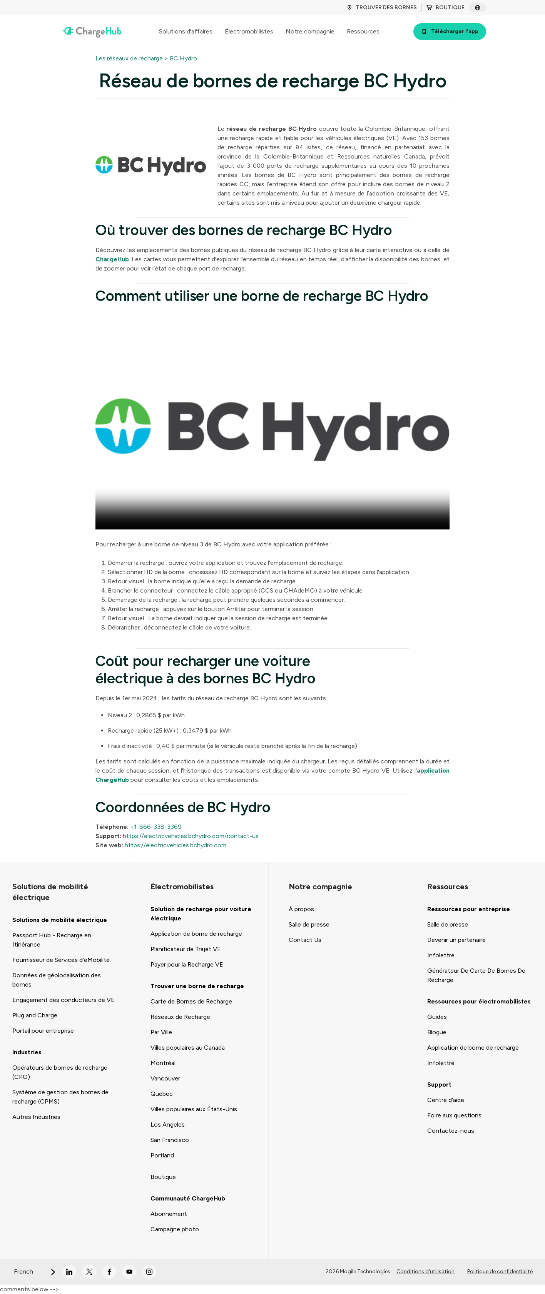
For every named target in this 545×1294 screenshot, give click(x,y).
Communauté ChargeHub (187, 1198)
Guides (437, 1016)
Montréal (163, 1063)
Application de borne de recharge (196, 933)
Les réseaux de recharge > (131, 58)
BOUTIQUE (445, 7)
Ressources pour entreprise (468, 909)
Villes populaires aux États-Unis (193, 1109)
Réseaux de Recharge (180, 1016)
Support (439, 1084)
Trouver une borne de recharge (197, 986)
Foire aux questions (454, 1115)
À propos (301, 909)
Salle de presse (309, 924)
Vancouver (165, 1078)
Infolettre (441, 955)
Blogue (436, 1032)
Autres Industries (36, 1116)
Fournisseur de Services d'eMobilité (61, 959)
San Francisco (169, 1140)
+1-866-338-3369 (155, 826)
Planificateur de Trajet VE (185, 949)
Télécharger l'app (449, 31)
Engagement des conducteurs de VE (63, 999)
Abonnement (168, 1213)
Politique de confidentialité (500, 1271)
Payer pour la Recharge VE (186, 964)
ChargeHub (112, 259)
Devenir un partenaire (456, 939)
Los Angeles (167, 1124)
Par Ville (161, 1032)
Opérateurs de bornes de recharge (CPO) (59, 1072)
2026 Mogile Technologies (358, 1271)
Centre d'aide (445, 1100)
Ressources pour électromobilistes (479, 1001)
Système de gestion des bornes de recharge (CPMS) (60, 1097)
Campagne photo (174, 1229)
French (35, 1271)
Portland (162, 1155)
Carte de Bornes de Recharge (191, 1001)
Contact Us (305, 939)
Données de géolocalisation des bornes (56, 980)
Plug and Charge (34, 1015)
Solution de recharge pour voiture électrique (200, 913)
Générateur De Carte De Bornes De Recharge (476, 975)
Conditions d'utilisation (425, 1271)
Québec (161, 1093)
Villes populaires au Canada (187, 1047)
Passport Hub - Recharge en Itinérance (51, 940)
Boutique (163, 1176)
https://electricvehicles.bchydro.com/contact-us (190, 836)
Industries (27, 1052)
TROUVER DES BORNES (381, 7)
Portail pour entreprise (43, 1030)
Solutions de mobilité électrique (59, 919)
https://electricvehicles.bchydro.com (174, 845)
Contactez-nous (450, 1130)
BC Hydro (183, 58)
